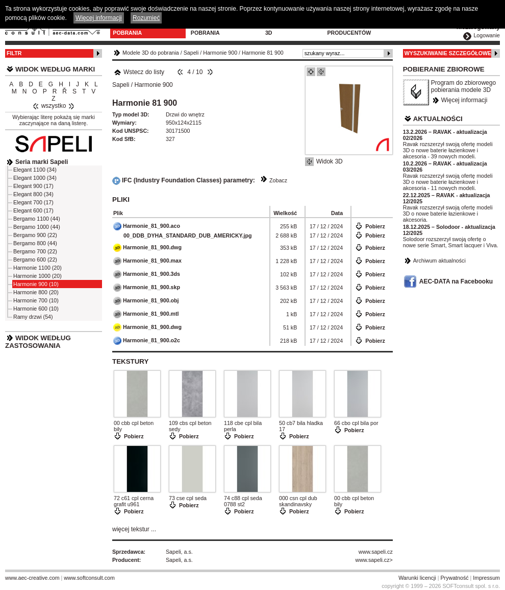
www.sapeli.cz (376, 552)
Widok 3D (329, 161)
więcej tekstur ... (134, 529)
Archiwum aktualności (439, 260)
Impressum (486, 578)
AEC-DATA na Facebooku (456, 281)
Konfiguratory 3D (289, 29)
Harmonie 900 (220, 53)
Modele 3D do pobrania (133, 29)
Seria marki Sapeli (41, 162)
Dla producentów (349, 29)
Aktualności (438, 119)
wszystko (53, 105)
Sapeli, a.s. (179, 552)
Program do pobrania (210, 29)
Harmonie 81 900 (263, 53)
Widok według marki (55, 69)
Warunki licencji (417, 578)
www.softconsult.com (89, 578)
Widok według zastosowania (38, 341)
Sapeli (191, 53)
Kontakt (403, 26)
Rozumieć (146, 17)
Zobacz (278, 180)
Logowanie (486, 35)
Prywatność (455, 578)
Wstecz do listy (139, 72)
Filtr (14, 53)
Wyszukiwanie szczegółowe (448, 53)
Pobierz (375, 226)
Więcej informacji (464, 100)
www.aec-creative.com (32, 578)
